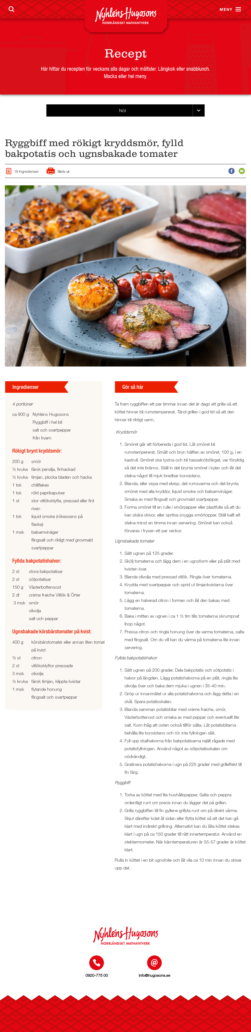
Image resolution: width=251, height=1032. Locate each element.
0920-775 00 (97, 975)
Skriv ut (58, 171)
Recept (125, 53)
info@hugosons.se (154, 975)
